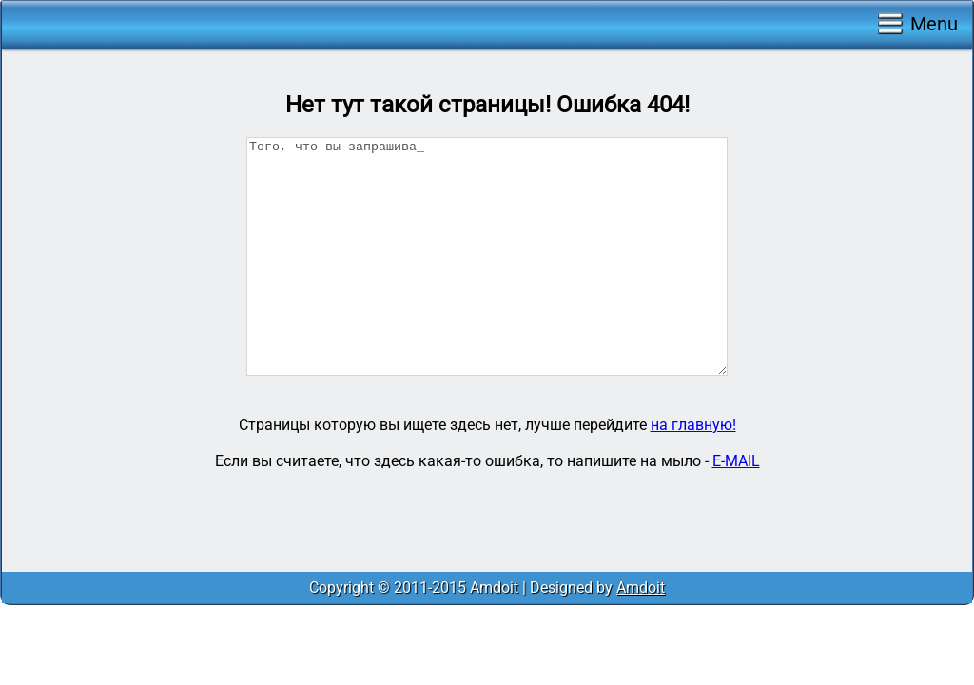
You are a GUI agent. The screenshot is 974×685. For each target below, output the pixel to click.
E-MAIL (736, 461)
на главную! (693, 425)
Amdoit (640, 587)
